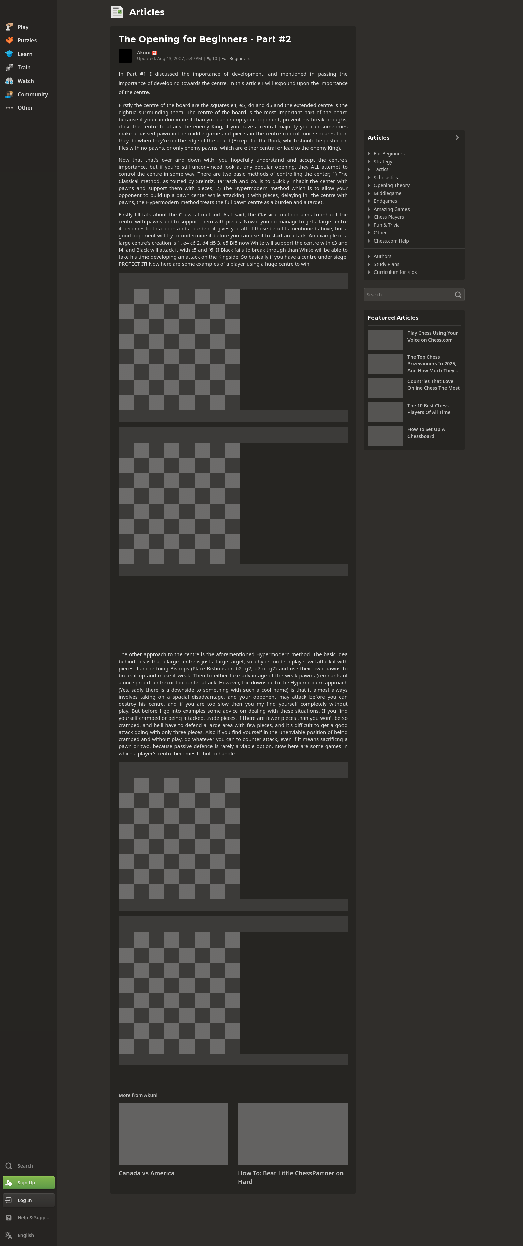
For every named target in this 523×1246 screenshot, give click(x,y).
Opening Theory (392, 185)
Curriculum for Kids (395, 272)
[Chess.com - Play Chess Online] (29, 11)
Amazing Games (392, 209)
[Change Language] (29, 1235)
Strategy (383, 161)
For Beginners (236, 58)
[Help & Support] (29, 1217)
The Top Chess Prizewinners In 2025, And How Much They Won (431, 364)
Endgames (385, 201)
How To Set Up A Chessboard (426, 432)
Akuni (143, 52)
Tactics (381, 169)
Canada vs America (146, 1173)
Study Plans (386, 264)
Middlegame (388, 193)
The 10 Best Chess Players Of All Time (429, 408)
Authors (382, 256)
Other (380, 232)
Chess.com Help (391, 240)
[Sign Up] (29, 1182)
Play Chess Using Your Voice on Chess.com (432, 336)
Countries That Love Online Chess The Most (433, 384)
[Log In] (29, 1200)
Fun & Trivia (387, 225)
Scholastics (386, 177)
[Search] (414, 294)
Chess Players (389, 217)
